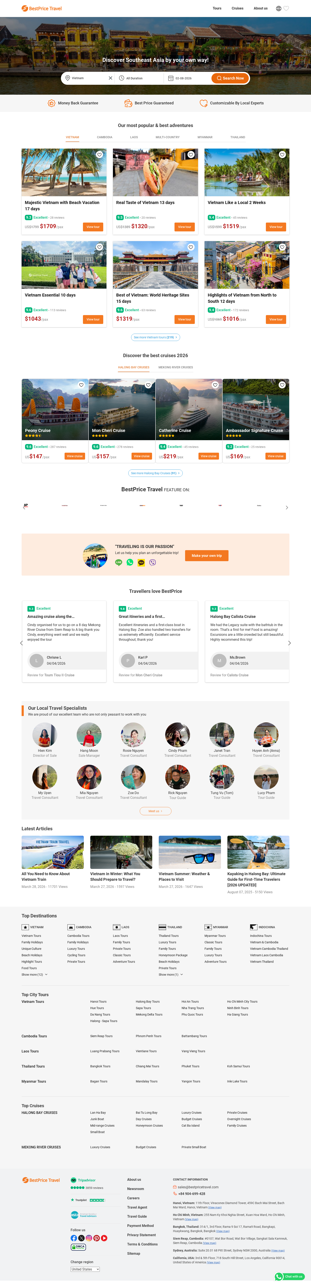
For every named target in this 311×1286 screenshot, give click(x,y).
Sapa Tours (143, 1008)
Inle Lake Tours (237, 1081)
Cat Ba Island (191, 1125)
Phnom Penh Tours (148, 1036)
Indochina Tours (261, 935)
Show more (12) (35, 974)
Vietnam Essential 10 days (50, 295)
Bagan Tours (98, 1081)
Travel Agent (137, 1207)
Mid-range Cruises (102, 1125)
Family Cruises (237, 1125)
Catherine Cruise (175, 430)
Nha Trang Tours (193, 1008)
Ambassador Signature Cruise (254, 430)
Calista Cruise (238, 675)
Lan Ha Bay (98, 1112)
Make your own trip (207, 556)
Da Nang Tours (100, 1014)
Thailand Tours (169, 935)
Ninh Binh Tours (237, 1008)
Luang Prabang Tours (104, 1051)
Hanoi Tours (98, 1001)
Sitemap (133, 1253)
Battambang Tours (194, 1036)
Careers (133, 1198)
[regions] (85, 1269)
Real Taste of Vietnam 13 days (145, 202)
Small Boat (97, 1132)
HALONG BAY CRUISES (39, 1113)
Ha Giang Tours (237, 1014)
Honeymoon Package (173, 955)
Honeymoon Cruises (149, 1125)
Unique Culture (31, 948)
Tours (217, 8)
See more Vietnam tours (155, 337)
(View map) (215, 1207)
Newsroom (135, 1189)
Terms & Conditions (142, 1244)
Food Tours (29, 968)
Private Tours (76, 961)
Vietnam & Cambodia (264, 942)
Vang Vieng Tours (193, 1051)
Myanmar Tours (215, 935)
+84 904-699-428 (189, 1193)
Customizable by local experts (237, 103)
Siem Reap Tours (101, 1036)
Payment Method (140, 1226)
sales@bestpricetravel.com (196, 1187)
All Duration (134, 78)
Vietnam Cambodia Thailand (269, 948)
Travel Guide (137, 1216)
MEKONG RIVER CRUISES (41, 1147)
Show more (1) (171, 974)
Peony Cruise (38, 430)
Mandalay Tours (146, 1081)
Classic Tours (122, 955)
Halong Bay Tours (148, 1001)
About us (261, 8)
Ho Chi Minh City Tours (242, 1001)
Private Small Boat (194, 1147)
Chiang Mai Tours (147, 1066)
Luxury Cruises (192, 1112)
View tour (93, 227)
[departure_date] (187, 78)
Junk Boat (97, 1119)
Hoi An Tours (190, 1001)
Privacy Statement (141, 1235)
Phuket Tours (190, 1066)
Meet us (156, 811)
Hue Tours (97, 1008)
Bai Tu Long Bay (146, 1112)
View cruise (75, 456)
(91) (173, 473)
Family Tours (121, 942)
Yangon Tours (191, 1081)
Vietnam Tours (31, 935)
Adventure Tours (124, 961)
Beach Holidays (32, 955)
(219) (170, 337)
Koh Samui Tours (238, 1066)
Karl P (143, 657)
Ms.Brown (237, 657)
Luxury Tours (76, 948)
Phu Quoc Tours (192, 1014)
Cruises (237, 8)
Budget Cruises (192, 1119)
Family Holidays (32, 942)
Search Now (230, 78)
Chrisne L (54, 657)
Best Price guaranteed (154, 103)
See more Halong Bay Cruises (155, 473)
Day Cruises (144, 1119)
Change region (82, 1262)
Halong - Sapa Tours (103, 1021)
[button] (24, 508)
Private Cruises (237, 1112)
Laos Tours (120, 935)
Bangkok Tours (100, 1066)
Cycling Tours (76, 955)
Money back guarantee (78, 103)
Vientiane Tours (146, 1051)
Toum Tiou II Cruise (59, 675)
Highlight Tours (32, 961)
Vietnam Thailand (262, 961)
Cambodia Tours (78, 935)
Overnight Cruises (239, 1119)
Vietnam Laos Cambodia (266, 955)
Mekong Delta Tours (149, 1014)
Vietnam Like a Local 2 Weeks (237, 202)
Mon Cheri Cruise (108, 430)
